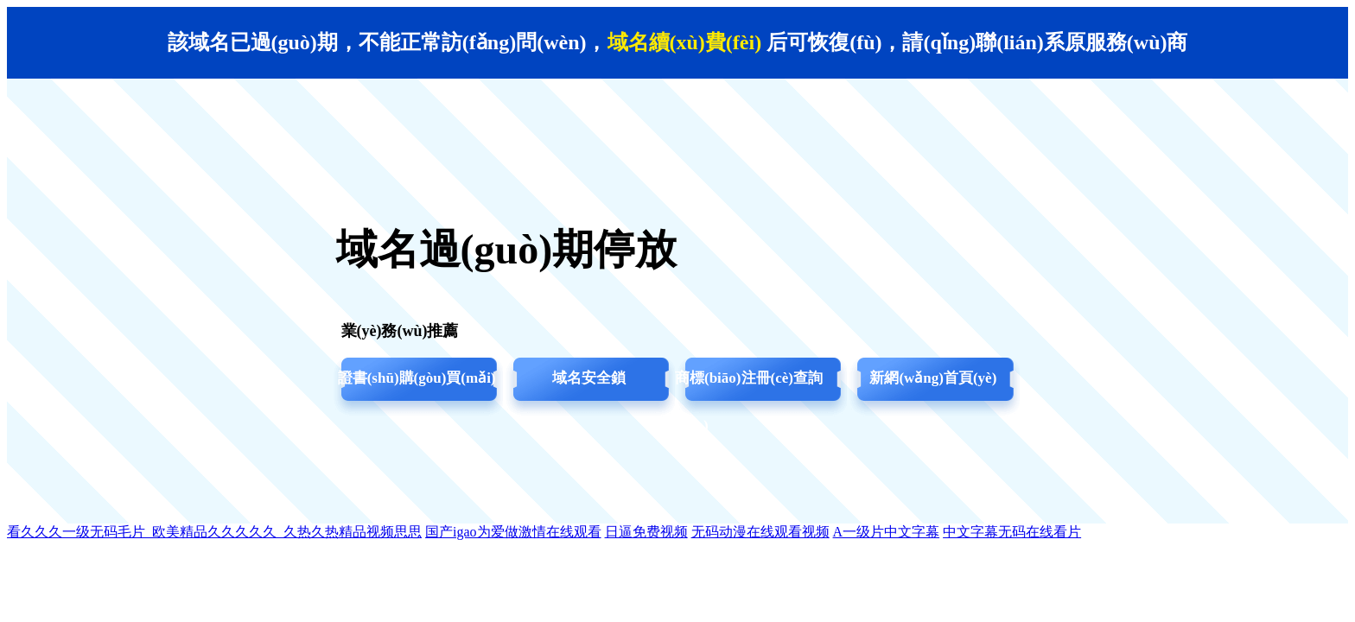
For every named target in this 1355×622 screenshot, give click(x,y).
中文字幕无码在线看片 (1012, 531)
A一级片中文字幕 (886, 531)
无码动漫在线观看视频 (760, 531)
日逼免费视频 (646, 531)
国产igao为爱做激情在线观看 (513, 531)
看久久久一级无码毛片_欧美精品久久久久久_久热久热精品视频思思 (214, 531)
